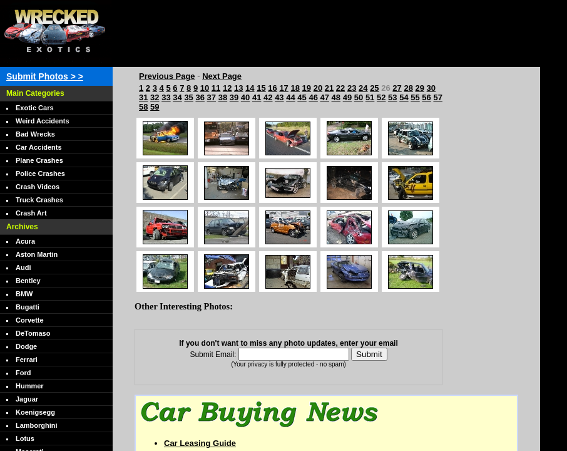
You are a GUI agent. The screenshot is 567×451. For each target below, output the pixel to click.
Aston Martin (37, 254)
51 (369, 97)
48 (336, 97)
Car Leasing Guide (200, 443)
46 (313, 97)
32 (154, 97)
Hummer (30, 386)
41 (256, 97)
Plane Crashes (39, 160)
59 (154, 106)
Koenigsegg (35, 412)
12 (227, 88)
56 (426, 97)
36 (199, 97)
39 (234, 97)
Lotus (25, 438)
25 (374, 88)
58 (143, 106)
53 (392, 97)
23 (351, 88)
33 (165, 97)
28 (408, 88)
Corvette (30, 320)
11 (216, 88)
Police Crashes (40, 173)
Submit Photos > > (44, 76)
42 (267, 97)
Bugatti (27, 307)
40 (245, 97)
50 (358, 97)
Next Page (222, 76)
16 (272, 88)
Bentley (28, 280)
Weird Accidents (42, 121)
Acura (25, 241)
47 (324, 97)
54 (403, 97)
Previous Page (167, 76)
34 (177, 97)
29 (420, 88)
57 (437, 97)
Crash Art (31, 213)
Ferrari (27, 359)
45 (301, 97)
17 (283, 88)
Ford (23, 372)
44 (290, 97)
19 (306, 88)
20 (318, 88)
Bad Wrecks (35, 134)
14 (249, 88)
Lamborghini (37, 425)
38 (222, 97)
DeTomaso (33, 333)
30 (431, 88)
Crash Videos (37, 186)
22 (340, 88)
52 (381, 97)
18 (294, 88)
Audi (23, 267)
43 (279, 97)
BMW (24, 294)
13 (238, 88)
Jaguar (27, 399)
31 (143, 97)
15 (261, 88)
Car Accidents (39, 147)
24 (363, 88)
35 (188, 97)
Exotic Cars (35, 107)
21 (329, 88)
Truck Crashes (39, 200)
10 (204, 88)
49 (347, 97)
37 (211, 97)
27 (396, 88)
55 (415, 97)
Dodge (26, 346)
